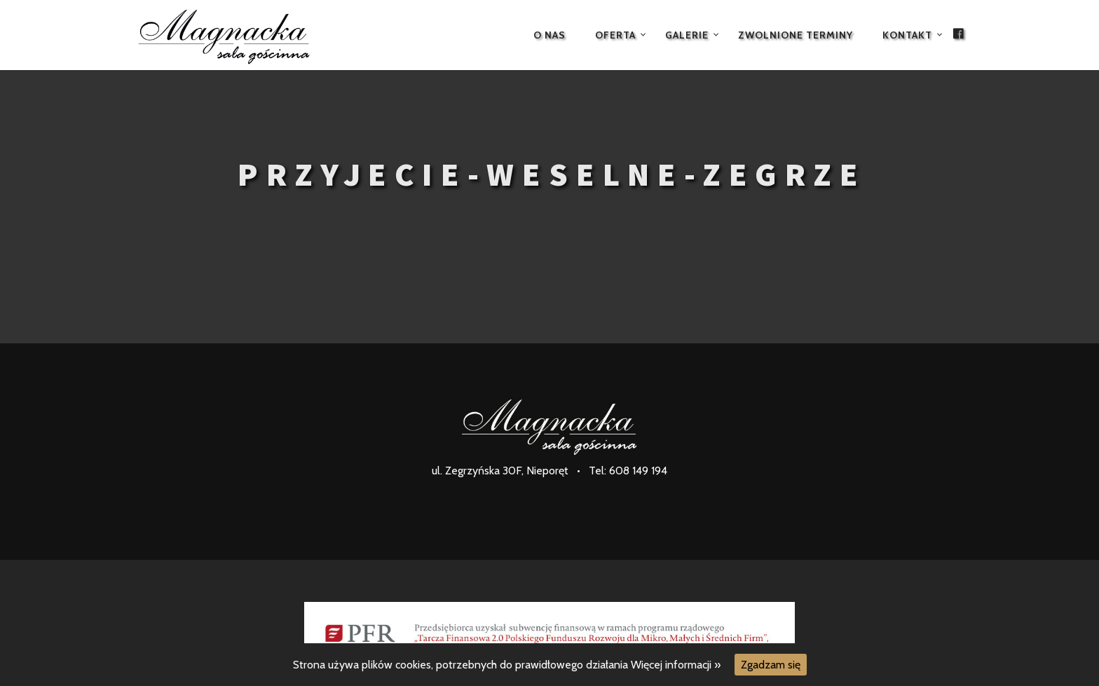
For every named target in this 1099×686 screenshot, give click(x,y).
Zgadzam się (770, 664)
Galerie (687, 35)
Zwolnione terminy (795, 35)
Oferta (615, 35)
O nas (549, 35)
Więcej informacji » (676, 664)
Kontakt (907, 35)
